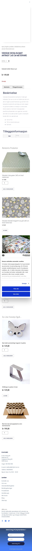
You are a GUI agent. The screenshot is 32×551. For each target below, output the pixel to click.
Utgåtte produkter (9, 46)
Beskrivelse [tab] (6, 87)
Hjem (3, 46)
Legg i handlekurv (8, 189)
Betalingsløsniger (7, 488)
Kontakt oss (5, 481)
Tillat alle (16, 288)
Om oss (4, 483)
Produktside (5, 491)
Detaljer (24, 283)
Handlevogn (5, 493)
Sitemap (4, 500)
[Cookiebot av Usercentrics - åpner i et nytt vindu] (23, 255)
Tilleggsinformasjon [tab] (17, 87)
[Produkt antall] (5, 182)
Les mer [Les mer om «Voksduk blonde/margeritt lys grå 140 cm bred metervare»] (5, 230)
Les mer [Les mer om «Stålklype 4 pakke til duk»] (5, 395)
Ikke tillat (16, 294)
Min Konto (5, 495)
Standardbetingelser (8, 486)
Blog (3, 498)
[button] (29, 2)
